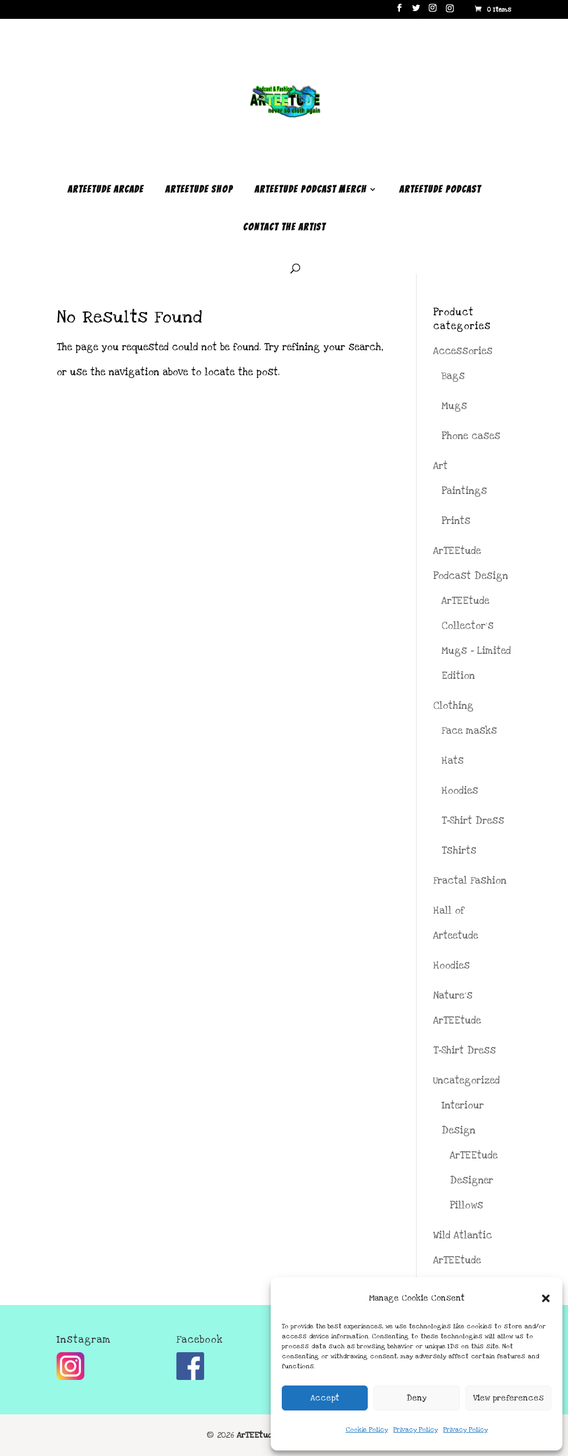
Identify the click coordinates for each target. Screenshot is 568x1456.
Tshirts (459, 850)
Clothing (453, 705)
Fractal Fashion (469, 880)
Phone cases (471, 436)
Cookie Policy (367, 1429)
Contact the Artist (284, 227)
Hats (453, 760)
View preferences (508, 1398)
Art (440, 466)
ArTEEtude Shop (199, 189)
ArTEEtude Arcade (106, 189)
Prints (456, 521)
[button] (545, 1298)
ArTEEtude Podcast (440, 189)
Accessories (463, 351)
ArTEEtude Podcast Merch (311, 189)
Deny (417, 1398)
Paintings (464, 491)
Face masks (469, 730)
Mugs (454, 406)
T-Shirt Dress (473, 820)
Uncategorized (466, 1080)
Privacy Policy (415, 1429)
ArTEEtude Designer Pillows (474, 1180)
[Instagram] (449, 11)
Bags (453, 376)
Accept (325, 1398)
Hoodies (460, 790)
